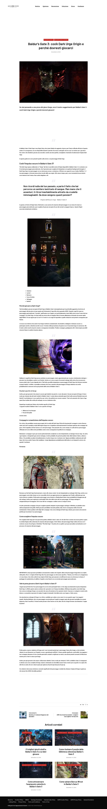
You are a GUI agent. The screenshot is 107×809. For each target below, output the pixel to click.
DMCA (27, 800)
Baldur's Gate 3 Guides (61, 39)
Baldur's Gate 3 (48, 39)
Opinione (45, 6)
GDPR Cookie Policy (62, 800)
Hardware (81, 6)
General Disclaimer (89, 800)
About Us (10, 800)
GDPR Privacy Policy (76, 800)
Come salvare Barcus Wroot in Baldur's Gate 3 (71, 783)
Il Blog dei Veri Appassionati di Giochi (17, 805)
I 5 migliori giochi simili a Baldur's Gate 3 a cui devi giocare (35, 751)
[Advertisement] (53, 24)
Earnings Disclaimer (36, 800)
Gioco (73, 6)
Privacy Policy (22, 802)
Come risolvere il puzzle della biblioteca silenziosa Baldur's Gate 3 (71, 751)
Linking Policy (12, 802)
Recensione (55, 6)
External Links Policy (49, 800)
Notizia (37, 6)
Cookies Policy (19, 800)
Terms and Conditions (34, 802)
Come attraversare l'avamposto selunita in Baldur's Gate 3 (36, 784)
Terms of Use (45, 802)
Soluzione (65, 6)
